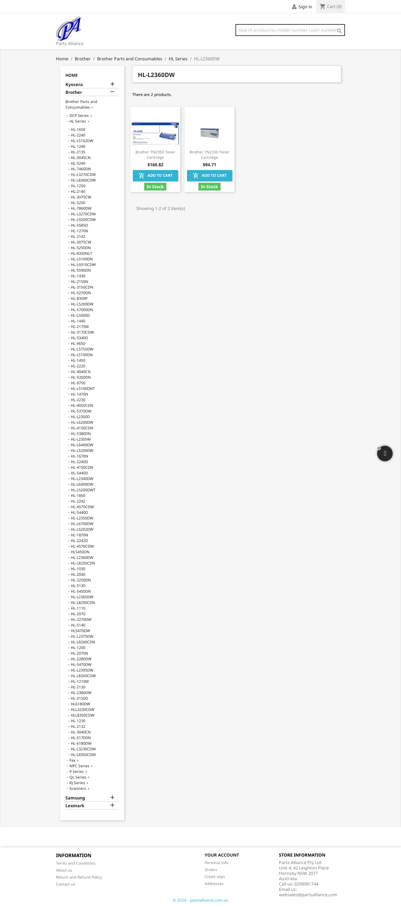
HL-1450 (78, 360)
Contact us (65, 884)
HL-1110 (78, 608)
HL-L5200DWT (83, 489)
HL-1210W (80, 681)
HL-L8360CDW (83, 180)
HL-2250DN (81, 579)
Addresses (214, 883)
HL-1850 (78, 495)
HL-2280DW (81, 658)
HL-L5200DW (82, 304)
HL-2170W (80, 326)
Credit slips (215, 876)
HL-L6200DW (82, 422)
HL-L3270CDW (83, 174)
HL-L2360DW (82, 557)
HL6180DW (80, 703)
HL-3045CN (81, 157)
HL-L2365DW (82, 596)
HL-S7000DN (82, 309)
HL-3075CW (81, 242)
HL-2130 (78, 687)
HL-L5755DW (82, 349)
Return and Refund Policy (79, 877)
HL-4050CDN (82, 405)
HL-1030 (78, 568)
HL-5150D (79, 698)
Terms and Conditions (75, 863)
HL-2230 (78, 399)
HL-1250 (78, 185)
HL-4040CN (81, 371)
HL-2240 (78, 135)
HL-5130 (78, 585)
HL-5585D (79, 225)
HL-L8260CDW (83, 675)
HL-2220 (78, 365)
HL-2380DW (81, 692)
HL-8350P (79, 298)
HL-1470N (79, 394)
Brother (73, 92)
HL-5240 (78, 163)
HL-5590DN (81, 270)
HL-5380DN (81, 433)
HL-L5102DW (82, 140)
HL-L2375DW (82, 636)
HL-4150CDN (82, 427)
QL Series (77, 777)
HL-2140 (78, 191)
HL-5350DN (81, 377)
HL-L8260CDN (83, 641)
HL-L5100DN (82, 258)
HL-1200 (78, 647)
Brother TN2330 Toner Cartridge (209, 154)
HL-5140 (78, 625)
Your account (222, 855)
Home (71, 75)
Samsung (75, 798)
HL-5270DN (81, 292)
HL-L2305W (81, 439)
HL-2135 (78, 151)
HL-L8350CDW (83, 754)
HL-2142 (78, 236)
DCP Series (79, 115)
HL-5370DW (81, 411)
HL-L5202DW (82, 529)
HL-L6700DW (82, 523)
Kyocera (74, 84)
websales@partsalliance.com (308, 895)
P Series (76, 771)
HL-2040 (78, 574)
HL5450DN (80, 551)
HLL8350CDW (82, 715)
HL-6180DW (81, 743)
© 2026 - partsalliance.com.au (200, 900)
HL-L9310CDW (83, 264)
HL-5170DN (81, 737)
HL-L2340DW (82, 478)
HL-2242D (79, 540)
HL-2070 (78, 613)
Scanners (77, 788)
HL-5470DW (81, 664)
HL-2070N (79, 653)
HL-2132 (78, 726)
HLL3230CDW (82, 709)
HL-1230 (78, 720)
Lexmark (74, 806)
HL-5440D (79, 472)
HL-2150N (79, 281)
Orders (211, 869)
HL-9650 (78, 343)
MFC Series (79, 765)
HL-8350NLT (81, 253)
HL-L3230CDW (83, 748)
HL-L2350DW (82, 518)
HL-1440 (78, 320)
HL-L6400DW (82, 444)
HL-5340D (79, 337)
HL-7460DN (81, 168)
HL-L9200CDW (83, 219)
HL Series (77, 121)
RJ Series (77, 782)
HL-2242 (78, 501)
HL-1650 (78, 129)
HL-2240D (79, 461)
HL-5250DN (81, 247)
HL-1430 (78, 275)
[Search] (290, 30)
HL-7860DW (81, 208)
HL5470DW (80, 630)
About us (64, 870)
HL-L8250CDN (83, 563)
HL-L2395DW (82, 670)
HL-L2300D (80, 416)
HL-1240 (78, 146)
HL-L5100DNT (83, 388)
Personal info (216, 862)
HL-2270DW (81, 619)
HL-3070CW (81, 197)
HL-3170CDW (82, 332)
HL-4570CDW (82, 506)
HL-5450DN (81, 591)
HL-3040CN (81, 732)
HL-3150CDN (82, 287)
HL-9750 (78, 382)
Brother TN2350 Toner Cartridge (155, 154)
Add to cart (155, 175)
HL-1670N (79, 456)
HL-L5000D (80, 315)
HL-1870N (79, 534)
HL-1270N (79, 230)
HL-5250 (78, 202)
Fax (72, 760)
